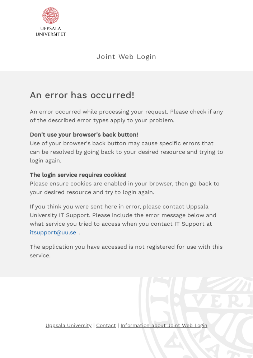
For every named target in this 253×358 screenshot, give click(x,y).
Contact (106, 325)
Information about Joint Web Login (164, 325)
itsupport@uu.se (53, 232)
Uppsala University (69, 325)
